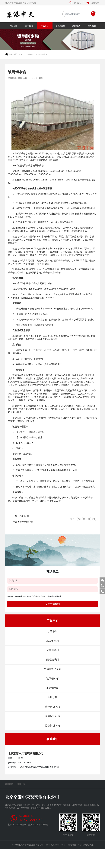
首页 (21, 54)
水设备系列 (52, 640)
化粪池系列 (52, 650)
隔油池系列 (52, 659)
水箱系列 (52, 631)
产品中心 (30, 54)
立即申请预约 (52, 603)
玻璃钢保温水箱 (26, 522)
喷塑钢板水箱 (52, 716)
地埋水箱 (52, 697)
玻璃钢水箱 (42, 54)
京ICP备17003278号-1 (55, 845)
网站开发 (81, 845)
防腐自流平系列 (52, 669)
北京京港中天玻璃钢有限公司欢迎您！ (21, 3)
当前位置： (14, 54)
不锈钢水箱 (52, 688)
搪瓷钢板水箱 (52, 725)
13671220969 (31, 820)
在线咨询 (75, 2)
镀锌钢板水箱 (52, 706)
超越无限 (21, 784)
